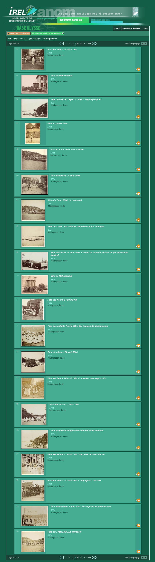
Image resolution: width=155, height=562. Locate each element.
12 (84, 44)
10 (78, 44)
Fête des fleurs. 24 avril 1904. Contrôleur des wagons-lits (77, 378)
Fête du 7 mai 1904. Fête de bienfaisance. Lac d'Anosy (76, 226)
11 (81, 44)
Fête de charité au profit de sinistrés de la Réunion (77, 430)
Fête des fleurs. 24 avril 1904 (62, 49)
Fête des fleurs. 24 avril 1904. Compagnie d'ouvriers (74, 480)
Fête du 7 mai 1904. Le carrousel (67, 149)
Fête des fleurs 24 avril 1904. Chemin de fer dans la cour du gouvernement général (89, 253)
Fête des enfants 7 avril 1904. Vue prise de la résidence (76, 454)
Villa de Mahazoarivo (61, 75)
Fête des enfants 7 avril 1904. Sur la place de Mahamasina (78, 326)
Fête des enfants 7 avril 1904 (64, 404)
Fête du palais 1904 (58, 123)
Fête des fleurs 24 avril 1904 (65, 175)
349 (89, 44)
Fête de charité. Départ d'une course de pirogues (76, 99)
